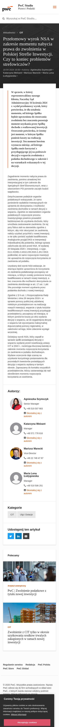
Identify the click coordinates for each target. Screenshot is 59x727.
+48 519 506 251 (33, 485)
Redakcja (30, 664)
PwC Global (23, 668)
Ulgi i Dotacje (26, 514)
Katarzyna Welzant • (13, 73)
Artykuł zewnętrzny (17, 586)
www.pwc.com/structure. (15, 697)
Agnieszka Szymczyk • (41, 69)
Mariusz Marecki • (33, 73)
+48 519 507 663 (33, 408)
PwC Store (8, 668)
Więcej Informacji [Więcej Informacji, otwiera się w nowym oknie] (18, 721)
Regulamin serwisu (13, 664)
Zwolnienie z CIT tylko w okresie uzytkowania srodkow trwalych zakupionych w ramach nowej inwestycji (28, 637)
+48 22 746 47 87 (33, 458)
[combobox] (23, 18)
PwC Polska (44, 664)
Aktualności (9, 32)
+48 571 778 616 (33, 433)
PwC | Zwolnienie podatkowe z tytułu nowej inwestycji (27, 592)
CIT (21, 32)
